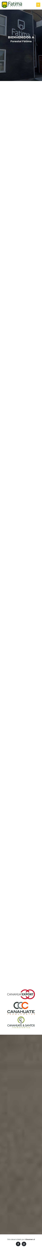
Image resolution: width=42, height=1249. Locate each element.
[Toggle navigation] (38, 5)
